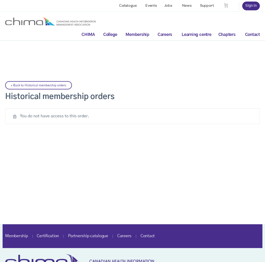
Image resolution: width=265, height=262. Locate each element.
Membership (137, 35)
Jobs (168, 6)
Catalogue (128, 6)
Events (151, 6)
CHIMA (88, 35)
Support (207, 6)
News (187, 6)
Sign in (251, 5)
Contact (252, 35)
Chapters (226, 35)
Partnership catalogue (88, 236)
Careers (165, 35)
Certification (48, 236)
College (110, 35)
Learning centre (196, 35)
